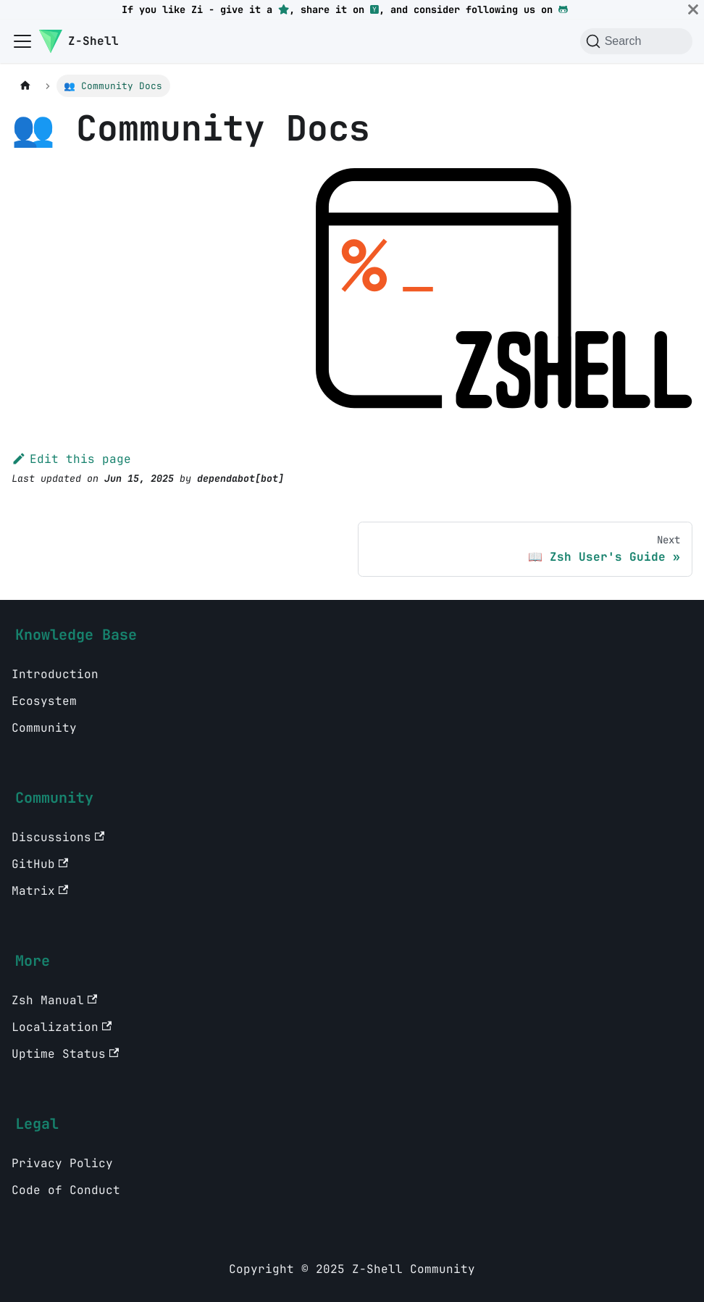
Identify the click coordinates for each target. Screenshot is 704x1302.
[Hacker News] (374, 9)
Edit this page (71, 459)
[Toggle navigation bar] (22, 41)
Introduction (55, 674)
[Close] (693, 9)
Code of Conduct (66, 1190)
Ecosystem (44, 701)
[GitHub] (563, 9)
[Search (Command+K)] (636, 41)
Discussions (58, 837)
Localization (62, 1027)
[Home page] (25, 86)
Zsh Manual (54, 1000)
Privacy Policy (62, 1163)
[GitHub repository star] (283, 9)
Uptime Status (65, 1053)
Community (44, 727)
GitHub (40, 864)
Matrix (40, 890)
